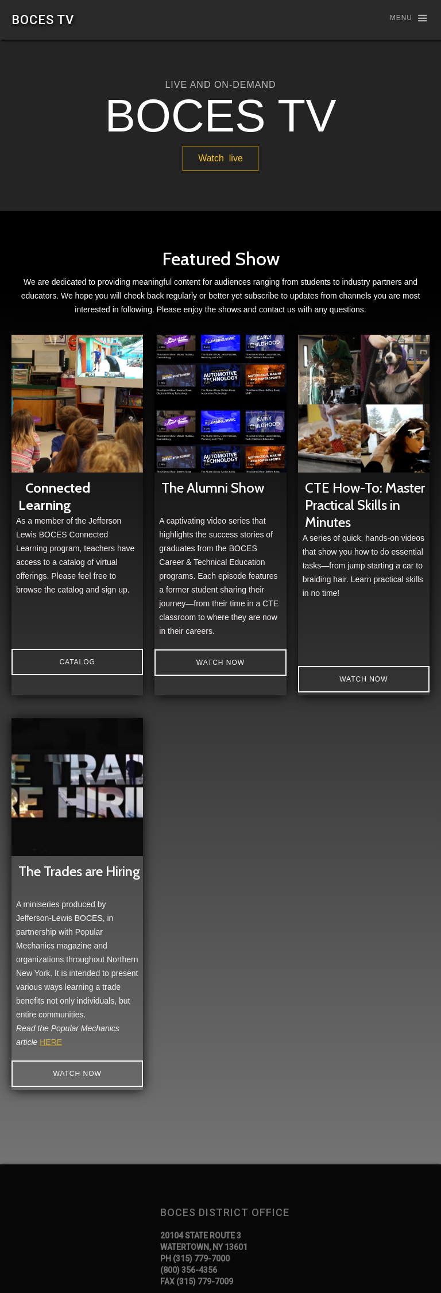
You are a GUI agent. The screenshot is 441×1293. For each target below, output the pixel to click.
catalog (77, 662)
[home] (42, 20)
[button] (403, 18)
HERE (51, 1042)
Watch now (220, 663)
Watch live (220, 158)
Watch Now (363, 679)
